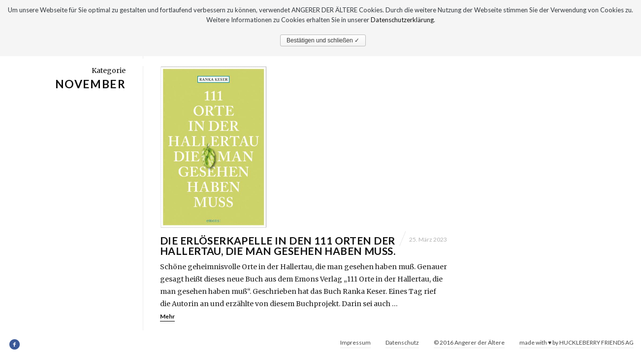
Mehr (167, 316)
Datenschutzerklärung (402, 20)
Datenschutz (402, 342)
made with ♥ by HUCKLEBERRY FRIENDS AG (576, 342)
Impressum (355, 342)
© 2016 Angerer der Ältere (469, 342)
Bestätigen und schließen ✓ (323, 40)
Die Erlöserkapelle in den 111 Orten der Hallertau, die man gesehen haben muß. (277, 246)
